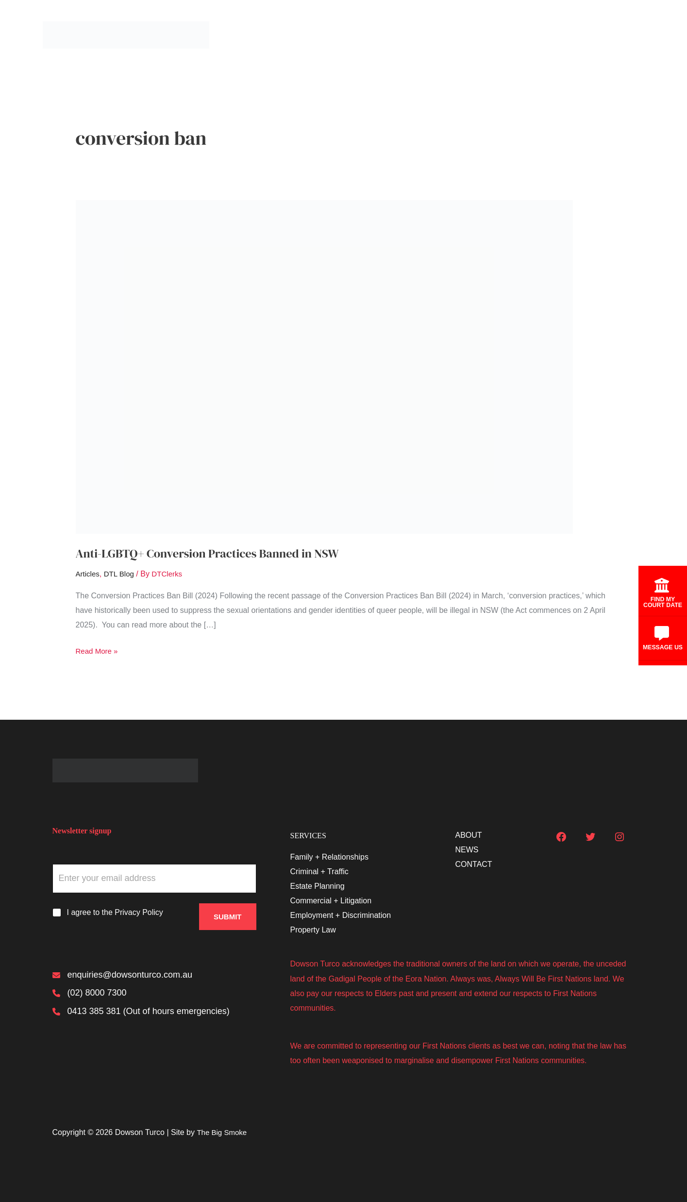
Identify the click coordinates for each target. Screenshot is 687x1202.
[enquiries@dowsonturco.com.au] (122, 975)
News (577, 35)
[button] (504, 35)
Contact (622, 35)
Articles (88, 574)
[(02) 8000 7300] (89, 995)
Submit (228, 913)
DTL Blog (121, 574)
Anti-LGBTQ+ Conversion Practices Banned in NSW (217, 553)
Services (488, 35)
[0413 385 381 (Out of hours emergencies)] (141, 1014)
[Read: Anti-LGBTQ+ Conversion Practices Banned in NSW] (324, 366)
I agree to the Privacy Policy (115, 912)
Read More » (98, 651)
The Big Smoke (223, 1132)
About (535, 35)
